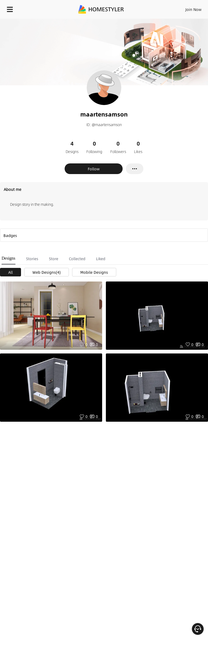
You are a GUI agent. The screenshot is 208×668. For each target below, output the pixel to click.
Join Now (193, 9)
